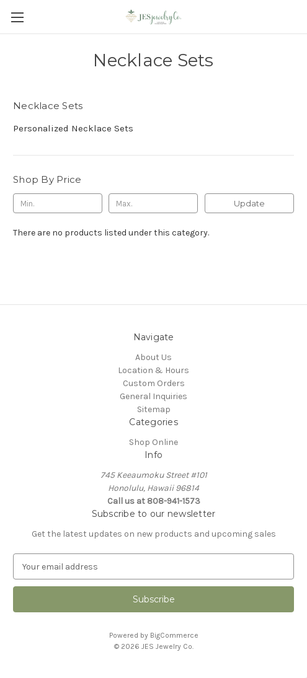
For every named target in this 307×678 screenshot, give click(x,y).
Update (249, 203)
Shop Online (153, 442)
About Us (153, 357)
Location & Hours (153, 370)
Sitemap (154, 409)
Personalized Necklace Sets (73, 128)
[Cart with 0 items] (300, 16)
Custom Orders (154, 383)
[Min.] (57, 203)
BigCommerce (174, 635)
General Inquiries (153, 396)
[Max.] (153, 203)
